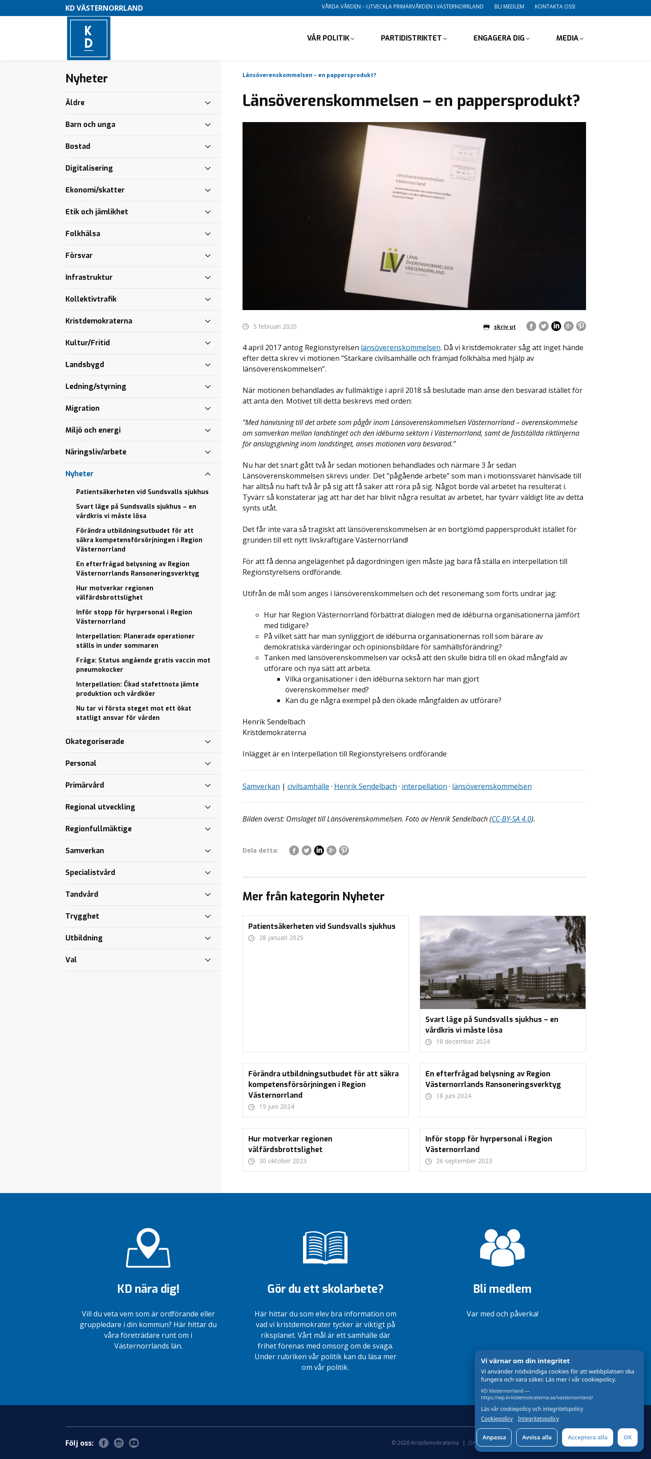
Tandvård (81, 894)
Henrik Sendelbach (365, 786)
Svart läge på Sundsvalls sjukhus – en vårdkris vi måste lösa (136, 511)
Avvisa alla (537, 1437)
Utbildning (84, 938)
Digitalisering (89, 168)
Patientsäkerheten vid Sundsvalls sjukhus (142, 492)
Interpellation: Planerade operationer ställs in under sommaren (135, 641)
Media (567, 38)
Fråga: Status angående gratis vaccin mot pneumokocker (143, 665)
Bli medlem (509, 6)
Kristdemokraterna (98, 321)
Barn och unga (90, 124)
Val (71, 959)
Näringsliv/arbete (95, 452)
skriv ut (499, 327)
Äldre (75, 102)
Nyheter (79, 473)
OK (627, 1437)
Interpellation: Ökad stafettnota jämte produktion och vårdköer (137, 689)
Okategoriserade (94, 741)
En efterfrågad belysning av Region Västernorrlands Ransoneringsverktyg (137, 569)
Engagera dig (499, 38)
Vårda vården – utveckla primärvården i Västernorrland (403, 6)
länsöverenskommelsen (401, 347)
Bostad (77, 146)
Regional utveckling (100, 807)
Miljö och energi (93, 430)
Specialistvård (90, 872)
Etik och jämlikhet (96, 212)
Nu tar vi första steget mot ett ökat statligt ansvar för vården (133, 713)
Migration (82, 408)
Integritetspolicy (538, 1418)
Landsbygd (84, 364)
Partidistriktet (411, 38)
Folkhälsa (82, 233)
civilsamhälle (308, 786)
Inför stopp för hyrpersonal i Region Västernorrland (134, 617)
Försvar (79, 255)
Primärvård (84, 785)
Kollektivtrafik (91, 299)
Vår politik (328, 38)
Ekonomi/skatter (95, 190)
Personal (81, 763)
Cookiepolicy (497, 1418)
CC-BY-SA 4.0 (511, 819)
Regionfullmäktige (98, 829)
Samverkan (261, 786)
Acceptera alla (587, 1437)
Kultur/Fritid (87, 342)
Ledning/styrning (95, 386)
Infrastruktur (89, 277)
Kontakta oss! (555, 6)
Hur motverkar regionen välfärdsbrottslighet (115, 593)
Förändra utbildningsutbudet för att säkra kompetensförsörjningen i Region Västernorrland (139, 540)
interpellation (424, 786)
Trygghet (82, 916)
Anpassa (494, 1437)
